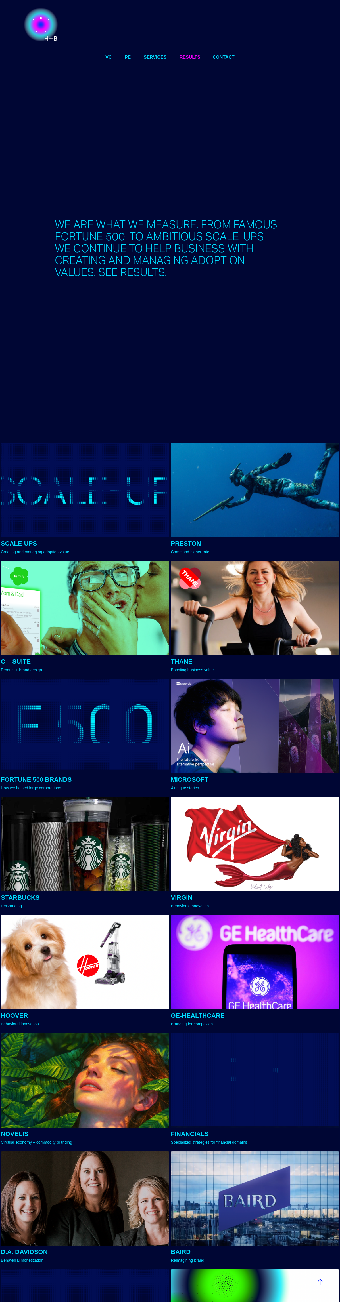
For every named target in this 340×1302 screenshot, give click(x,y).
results (190, 57)
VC (108, 57)
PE (128, 57)
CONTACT (224, 57)
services (155, 57)
